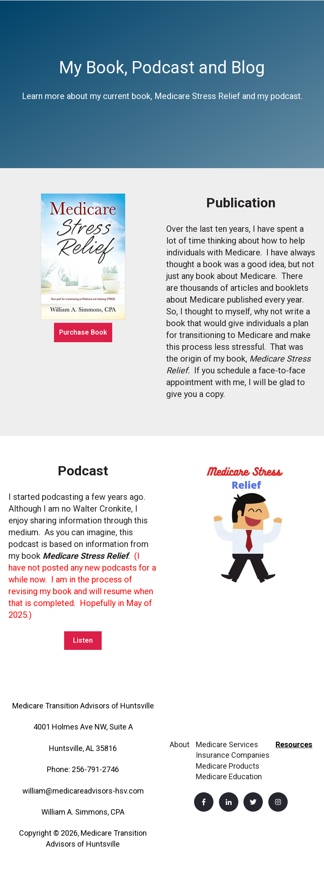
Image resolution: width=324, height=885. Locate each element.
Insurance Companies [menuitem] (233, 755)
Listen (83, 640)
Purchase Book (83, 332)
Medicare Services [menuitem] (227, 744)
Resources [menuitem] (293, 744)
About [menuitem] (179, 744)
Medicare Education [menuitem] (229, 776)
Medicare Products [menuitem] (227, 766)
